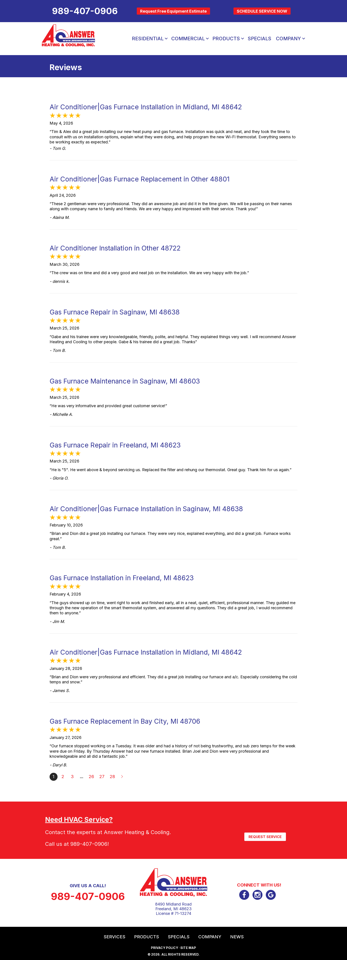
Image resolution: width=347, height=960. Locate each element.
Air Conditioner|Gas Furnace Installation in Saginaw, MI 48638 (146, 509)
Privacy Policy (164, 948)
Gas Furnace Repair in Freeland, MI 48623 (115, 445)
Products (226, 38)
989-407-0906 (88, 844)
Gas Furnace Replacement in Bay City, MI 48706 (125, 721)
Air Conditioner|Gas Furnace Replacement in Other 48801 (139, 179)
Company (288, 38)
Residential (148, 38)
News (237, 936)
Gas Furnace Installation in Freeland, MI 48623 (122, 578)
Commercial (188, 38)
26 (91, 776)
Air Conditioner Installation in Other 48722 (115, 248)
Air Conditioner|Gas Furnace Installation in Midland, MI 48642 (146, 107)
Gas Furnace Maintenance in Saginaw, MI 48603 (125, 381)
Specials (259, 38)
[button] (166, 38)
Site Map (188, 948)
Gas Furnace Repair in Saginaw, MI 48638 (115, 312)
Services (114, 936)
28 (112, 776)
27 (101, 776)
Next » (122, 777)
